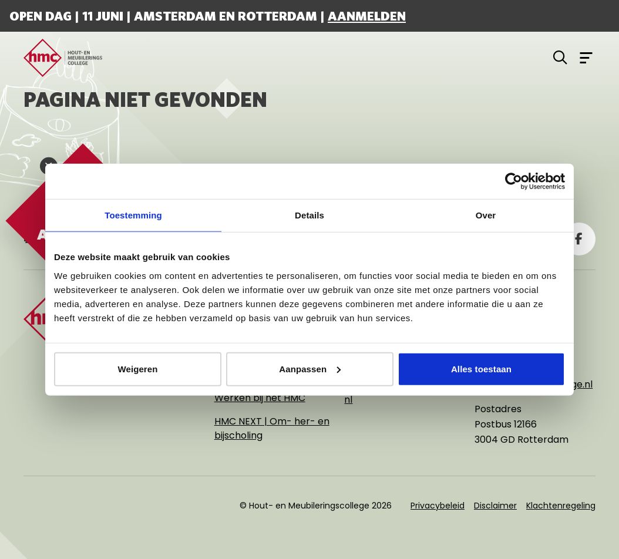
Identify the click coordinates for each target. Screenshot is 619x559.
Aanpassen (310, 368)
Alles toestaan (481, 368)
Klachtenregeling (561, 505)
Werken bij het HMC (259, 398)
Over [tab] (486, 215)
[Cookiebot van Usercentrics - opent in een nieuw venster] (513, 181)
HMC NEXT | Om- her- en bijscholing (271, 428)
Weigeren (137, 368)
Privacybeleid (438, 505)
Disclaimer (495, 505)
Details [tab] (309, 215)
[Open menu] (586, 57)
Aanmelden (367, 15)
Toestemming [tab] (133, 215)
